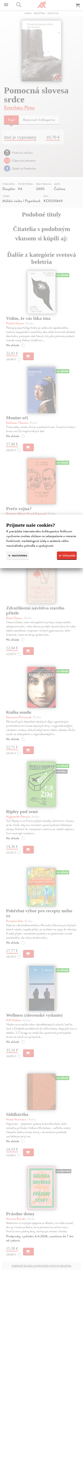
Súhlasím (67, 556)
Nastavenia (17, 556)
